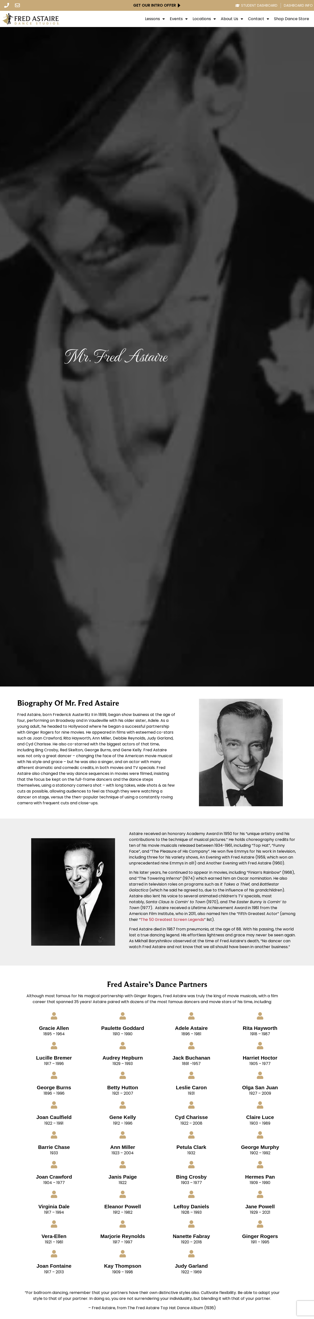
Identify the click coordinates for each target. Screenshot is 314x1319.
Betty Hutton (122, 1087)
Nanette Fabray (191, 1236)
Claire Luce (260, 1117)
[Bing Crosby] (191, 1164)
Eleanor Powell (122, 1206)
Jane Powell (260, 1206)
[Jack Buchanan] (191, 1045)
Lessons (155, 18)
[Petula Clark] (191, 1135)
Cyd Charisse (191, 1117)
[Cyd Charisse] (191, 1105)
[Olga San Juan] (260, 1075)
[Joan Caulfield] (54, 1105)
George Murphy (260, 1147)
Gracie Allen (54, 1028)
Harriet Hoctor (260, 1058)
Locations (204, 18)
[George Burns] (54, 1075)
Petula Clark (191, 1147)
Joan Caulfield (54, 1117)
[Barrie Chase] (54, 1135)
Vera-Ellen (53, 1236)
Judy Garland (191, 1266)
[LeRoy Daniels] (191, 1194)
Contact (258, 18)
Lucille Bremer (54, 1058)
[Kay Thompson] (122, 1253)
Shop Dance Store (291, 18)
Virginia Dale (54, 1206)
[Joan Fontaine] (54, 1253)
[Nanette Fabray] (191, 1224)
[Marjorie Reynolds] (122, 1224)
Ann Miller (122, 1147)
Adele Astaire (191, 1028)
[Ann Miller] (122, 1135)
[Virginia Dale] (54, 1194)
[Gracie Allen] (54, 1016)
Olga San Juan (260, 1087)
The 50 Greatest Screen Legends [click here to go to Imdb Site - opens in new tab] (172, 919)
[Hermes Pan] (260, 1164)
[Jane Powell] (260, 1194)
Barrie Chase (54, 1147)
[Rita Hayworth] (260, 1016)
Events (179, 18)
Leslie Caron (191, 1087)
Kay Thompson (122, 1266)
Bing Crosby (191, 1177)
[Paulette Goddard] (122, 1016)
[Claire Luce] (260, 1105)
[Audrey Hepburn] (122, 1045)
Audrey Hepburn (123, 1058)
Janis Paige (122, 1177)
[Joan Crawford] (54, 1164)
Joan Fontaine (54, 1266)
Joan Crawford (54, 1177)
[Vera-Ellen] (54, 1224)
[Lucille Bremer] (54, 1045)
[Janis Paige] (122, 1164)
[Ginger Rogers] (260, 1224)
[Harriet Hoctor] (260, 1045)
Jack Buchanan (191, 1058)
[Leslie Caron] (191, 1075)
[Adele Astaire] (191, 1016)
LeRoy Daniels (191, 1206)
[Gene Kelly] (122, 1105)
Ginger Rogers (260, 1236)
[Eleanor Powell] (122, 1194)
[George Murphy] (260, 1135)
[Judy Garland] (191, 1253)
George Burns (54, 1087)
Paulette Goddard (122, 1028)
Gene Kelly (122, 1117)
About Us (232, 18)
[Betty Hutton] (122, 1075)
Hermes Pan (260, 1177)
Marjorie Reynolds (122, 1236)
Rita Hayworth (260, 1028)
